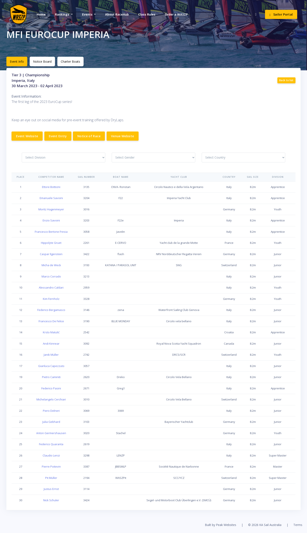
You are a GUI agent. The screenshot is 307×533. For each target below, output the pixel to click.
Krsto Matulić (51, 332)
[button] (63, 14)
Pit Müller (51, 478)
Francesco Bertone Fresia (51, 232)
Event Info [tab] (17, 61)
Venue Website (122, 136)
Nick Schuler (51, 500)
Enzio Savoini (51, 220)
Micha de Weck (51, 265)
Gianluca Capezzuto (51, 366)
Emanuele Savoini (51, 198)
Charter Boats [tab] (70, 61)
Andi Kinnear (51, 343)
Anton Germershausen (51, 433)
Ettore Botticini (51, 187)
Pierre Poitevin (51, 466)
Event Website (27, 136)
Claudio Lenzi (51, 455)
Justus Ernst (51, 489)
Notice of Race (88, 136)
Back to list (286, 80)
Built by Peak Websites (220, 525)
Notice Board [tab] (42, 61)
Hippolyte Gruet (51, 243)
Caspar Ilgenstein (51, 254)
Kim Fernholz (51, 299)
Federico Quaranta (51, 444)
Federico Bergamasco (51, 310)
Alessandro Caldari (51, 287)
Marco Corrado (51, 276)
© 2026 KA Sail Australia (264, 525)
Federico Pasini (51, 388)
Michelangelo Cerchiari (51, 399)
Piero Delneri (51, 411)
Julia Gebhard (51, 422)
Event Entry (58, 136)
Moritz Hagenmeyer (51, 209)
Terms (297, 525)
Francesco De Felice (51, 321)
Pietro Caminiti (51, 377)
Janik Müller (51, 355)
